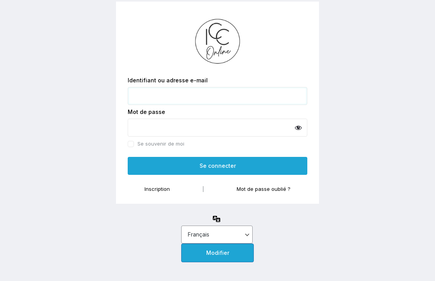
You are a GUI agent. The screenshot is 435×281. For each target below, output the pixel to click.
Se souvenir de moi (160, 143)
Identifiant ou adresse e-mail (168, 80)
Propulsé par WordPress (217, 39)
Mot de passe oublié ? (264, 189)
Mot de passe (146, 111)
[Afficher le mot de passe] (298, 128)
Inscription (157, 189)
